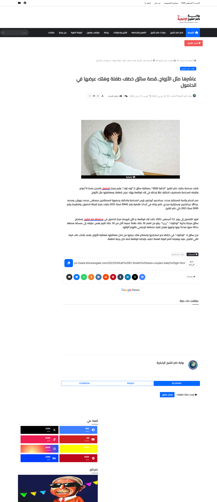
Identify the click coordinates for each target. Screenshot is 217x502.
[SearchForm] (3, 33)
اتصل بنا (148, 3)
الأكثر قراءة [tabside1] (60, 210)
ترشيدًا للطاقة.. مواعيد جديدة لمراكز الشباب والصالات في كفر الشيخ (34, 301)
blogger (178, 386)
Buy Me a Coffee (43, 199)
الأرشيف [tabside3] (26, 210)
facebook (95, 386)
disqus (136, 386)
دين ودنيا (63, 32)
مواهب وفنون (93, 32)
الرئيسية (193, 32)
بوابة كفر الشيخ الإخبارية (169, 365)
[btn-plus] (97, 98)
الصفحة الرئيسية (187, 62)
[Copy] (81, 266)
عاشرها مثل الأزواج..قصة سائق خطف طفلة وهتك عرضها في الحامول (124, 62)
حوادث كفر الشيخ (158, 32)
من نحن (157, 3)
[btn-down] (89, 98)
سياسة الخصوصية (188, 444)
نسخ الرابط (191, 266)
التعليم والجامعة (138, 32)
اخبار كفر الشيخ (176, 32)
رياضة (106, 32)
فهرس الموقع (189, 439)
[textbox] (137, 217)
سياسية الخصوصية (171, 3)
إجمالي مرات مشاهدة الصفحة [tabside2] (43, 211)
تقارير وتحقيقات (120, 32)
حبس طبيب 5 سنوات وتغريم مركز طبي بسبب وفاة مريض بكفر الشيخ (36, 249)
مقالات (51, 32)
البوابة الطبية (76, 32)
